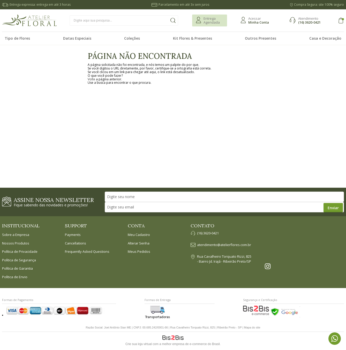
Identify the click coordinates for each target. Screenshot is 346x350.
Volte (91, 79)
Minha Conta (258, 22)
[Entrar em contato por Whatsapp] (334, 338)
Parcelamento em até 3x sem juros (184, 4)
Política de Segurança (19, 260)
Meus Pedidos (139, 252)
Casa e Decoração (325, 38)
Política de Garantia (17, 269)
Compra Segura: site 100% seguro (319, 4)
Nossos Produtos (15, 243)
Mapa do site (252, 327)
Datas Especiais (77, 38)
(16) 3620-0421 (309, 22)
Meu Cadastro (139, 235)
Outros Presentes (260, 38)
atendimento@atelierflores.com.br (224, 245)
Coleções (132, 38)
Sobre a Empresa (15, 235)
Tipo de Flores (17, 38)
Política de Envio (14, 277)
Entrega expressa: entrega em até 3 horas (40, 4)
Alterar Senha (138, 243)
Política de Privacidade (19, 252)
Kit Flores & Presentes (192, 38)
